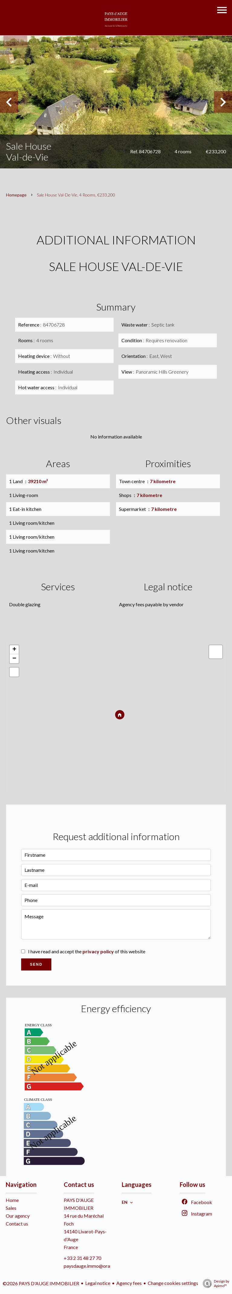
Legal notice (97, 1283)
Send (36, 964)
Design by (214, 1283)
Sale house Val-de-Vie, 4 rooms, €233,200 (76, 194)
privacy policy (98, 951)
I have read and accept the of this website (86, 951)
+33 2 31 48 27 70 (82, 1258)
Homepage (16, 194)
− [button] (14, 658)
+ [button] (14, 649)
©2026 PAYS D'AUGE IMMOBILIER (41, 1283)
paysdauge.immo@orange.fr (93, 1266)
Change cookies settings (173, 1283)
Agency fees (129, 1283)
